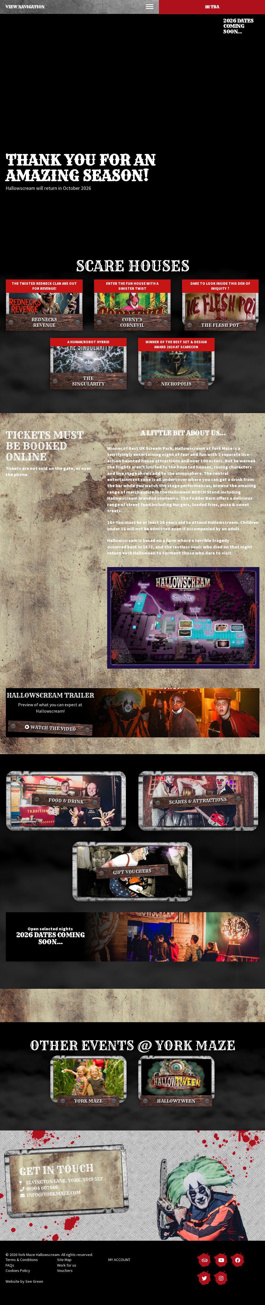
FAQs (10, 1265)
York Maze (88, 1101)
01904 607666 (39, 1188)
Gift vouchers (132, 871)
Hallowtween (176, 1101)
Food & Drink (66, 801)
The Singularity (88, 381)
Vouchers (65, 1270)
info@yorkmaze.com (50, 1193)
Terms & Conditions (22, 1259)
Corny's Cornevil (132, 322)
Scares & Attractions (198, 801)
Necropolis (176, 384)
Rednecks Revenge (44, 322)
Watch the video (50, 728)
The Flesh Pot (220, 325)
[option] (132, 130)
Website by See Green (24, 1281)
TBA (212, 6)
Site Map (64, 1259)
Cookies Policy (18, 1270)
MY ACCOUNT (119, 1259)
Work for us (66, 1265)
